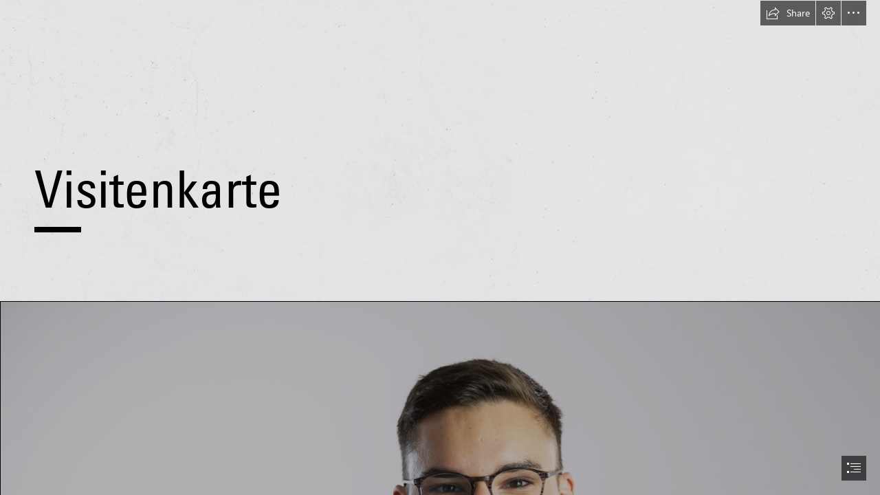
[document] (440, 247)
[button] (787, 13)
